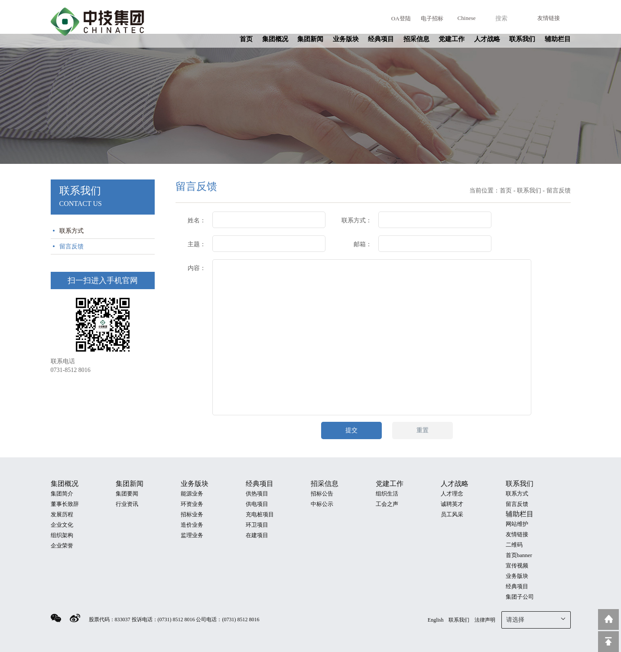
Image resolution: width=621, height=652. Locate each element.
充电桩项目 (260, 514)
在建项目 (257, 535)
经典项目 (381, 39)
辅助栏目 (558, 39)
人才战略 (487, 39)
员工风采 (452, 514)
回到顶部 (608, 641)
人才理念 (452, 493)
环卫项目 (257, 525)
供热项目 (257, 493)
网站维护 (517, 524)
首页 (246, 39)
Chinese (467, 18)
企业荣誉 (62, 545)
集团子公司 (520, 596)
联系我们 (522, 39)
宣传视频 (517, 565)
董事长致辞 (65, 504)
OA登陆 (401, 18)
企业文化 (62, 525)
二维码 (514, 544)
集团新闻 (310, 39)
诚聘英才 (452, 504)
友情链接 (548, 18)
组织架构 (62, 535)
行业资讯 (127, 504)
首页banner (519, 555)
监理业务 (192, 535)
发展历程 (62, 514)
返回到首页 (608, 619)
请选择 (536, 619)
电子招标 (432, 18)
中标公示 (322, 504)
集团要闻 (127, 493)
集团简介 (62, 493)
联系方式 (71, 231)
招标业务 (192, 514)
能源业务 (192, 493)
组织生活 (387, 493)
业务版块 (346, 39)
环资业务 (192, 504)
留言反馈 (71, 246)
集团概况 (275, 39)
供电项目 (257, 504)
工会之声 (387, 504)
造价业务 (192, 525)
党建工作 (452, 39)
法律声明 (485, 620)
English (436, 620)
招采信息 (416, 39)
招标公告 (322, 493)
